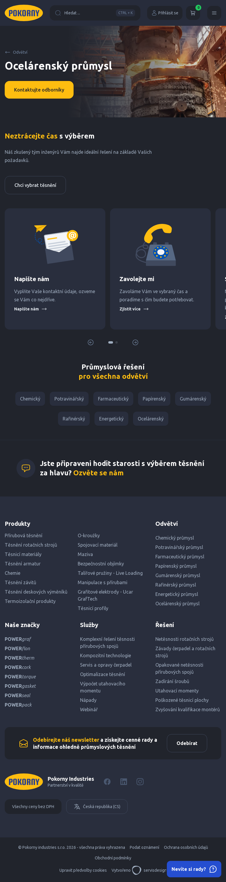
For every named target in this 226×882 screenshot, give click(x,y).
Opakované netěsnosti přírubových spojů (179, 668)
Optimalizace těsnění (102, 674)
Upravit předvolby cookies (83, 870)
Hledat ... (95, 12)
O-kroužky (89, 535)
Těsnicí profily (93, 608)
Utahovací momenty (177, 690)
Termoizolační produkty (30, 601)
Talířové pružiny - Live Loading (110, 573)
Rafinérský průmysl (175, 584)
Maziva (85, 554)
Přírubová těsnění (23, 535)
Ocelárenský (151, 418)
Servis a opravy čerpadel (106, 665)
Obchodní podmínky (113, 858)
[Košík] (193, 13)
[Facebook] (107, 781)
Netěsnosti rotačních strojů (184, 639)
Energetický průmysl (176, 594)
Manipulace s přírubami (102, 582)
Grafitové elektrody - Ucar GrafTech (105, 595)
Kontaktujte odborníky (39, 89)
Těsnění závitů (20, 582)
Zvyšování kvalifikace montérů (187, 709)
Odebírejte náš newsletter (66, 740)
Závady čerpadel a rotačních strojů (185, 652)
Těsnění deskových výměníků (36, 591)
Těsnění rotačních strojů (31, 545)
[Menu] (214, 13)
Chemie (12, 573)
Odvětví (16, 52)
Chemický (30, 398)
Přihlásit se (164, 13)
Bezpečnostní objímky (101, 563)
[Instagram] (140, 781)
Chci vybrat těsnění (35, 185)
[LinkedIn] (123, 781)
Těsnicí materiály (23, 554)
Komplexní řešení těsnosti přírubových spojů (107, 642)
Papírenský (154, 398)
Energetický (111, 418)
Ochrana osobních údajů (186, 847)
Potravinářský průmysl (179, 547)
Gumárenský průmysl (177, 575)
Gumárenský (193, 398)
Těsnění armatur (23, 563)
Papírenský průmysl (176, 566)
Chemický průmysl (174, 537)
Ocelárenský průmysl (177, 603)
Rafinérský (74, 418)
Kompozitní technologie (105, 655)
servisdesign (149, 870)
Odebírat (187, 743)
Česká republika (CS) (97, 806)
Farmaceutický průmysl (179, 556)
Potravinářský (69, 398)
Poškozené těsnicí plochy (182, 700)
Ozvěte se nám (98, 473)
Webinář (89, 709)
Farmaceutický (113, 398)
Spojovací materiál (97, 545)
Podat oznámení (144, 847)
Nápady (88, 700)
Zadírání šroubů (172, 681)
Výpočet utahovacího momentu (102, 687)
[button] (110, 342)
